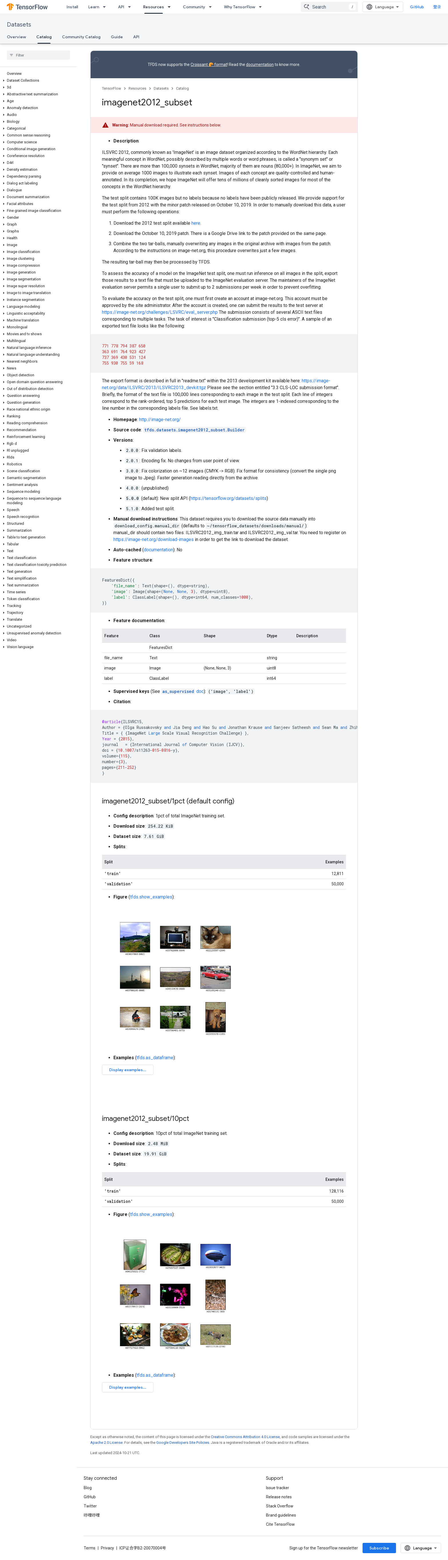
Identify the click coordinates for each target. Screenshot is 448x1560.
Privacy (107, 1548)
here (195, 223)
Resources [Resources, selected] (153, 6)
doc (182, 691)
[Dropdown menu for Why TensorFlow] (262, 7)
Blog (88, 1487)
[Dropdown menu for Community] (212, 7)
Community (194, 6)
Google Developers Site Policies (182, 1442)
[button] (37, 80)
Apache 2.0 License (106, 1442)
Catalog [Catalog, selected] (44, 36)
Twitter (90, 1506)
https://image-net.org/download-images (153, 539)
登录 (437, 7)
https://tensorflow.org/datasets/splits (228, 498)
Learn (93, 6)
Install (72, 6)
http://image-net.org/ (160, 419)
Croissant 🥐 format (209, 64)
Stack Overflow (279, 1506)
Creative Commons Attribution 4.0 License (245, 1437)
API (121, 6)
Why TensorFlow (239, 6)
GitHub (417, 6)
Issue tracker (277, 1487)
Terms (89, 1548)
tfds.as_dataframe (155, 1057)
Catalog (182, 88)
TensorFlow (111, 88)
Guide (117, 36)
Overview (16, 36)
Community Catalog (81, 36)
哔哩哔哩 (92, 1515)
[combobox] (329, 7)
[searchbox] (38, 55)
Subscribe (379, 1548)
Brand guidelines (281, 1515)
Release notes (279, 1497)
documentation (260, 64)
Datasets (19, 24)
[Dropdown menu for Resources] (171, 7)
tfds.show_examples (151, 897)
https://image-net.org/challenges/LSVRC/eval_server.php (160, 312)
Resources (137, 88)
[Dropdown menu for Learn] (106, 7)
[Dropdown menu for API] (131, 7)
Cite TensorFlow (280, 1524)
